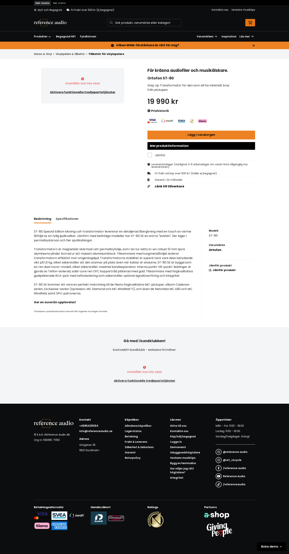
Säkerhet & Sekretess (139, 447)
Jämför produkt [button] (222, 270)
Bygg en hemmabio (183, 463)
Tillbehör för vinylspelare (106, 54)
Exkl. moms (59, 3)
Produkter (42, 36)
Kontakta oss (220, 10)
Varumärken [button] (207, 36)
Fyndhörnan (88, 36)
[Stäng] (253, 45)
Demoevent (178, 447)
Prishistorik (158, 111)
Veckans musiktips (243, 10)
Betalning (131, 436)
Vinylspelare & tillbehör (70, 54)
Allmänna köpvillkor (138, 426)
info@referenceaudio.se (95, 431)
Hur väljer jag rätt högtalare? (182, 470)
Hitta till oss (178, 426)
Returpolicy (132, 458)
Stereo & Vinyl (43, 54)
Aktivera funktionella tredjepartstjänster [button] (82, 92)
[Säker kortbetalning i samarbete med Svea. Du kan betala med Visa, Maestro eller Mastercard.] (42, 515)
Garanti (130, 452)
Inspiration (229, 36)
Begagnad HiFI (66, 36)
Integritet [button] (176, 478)
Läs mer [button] (246, 36)
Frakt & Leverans (136, 442)
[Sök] (144, 22)
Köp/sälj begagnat (183, 436)
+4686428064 (88, 426)
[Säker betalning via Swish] (77, 515)
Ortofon (215, 250)
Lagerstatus (133, 431)
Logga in (176, 442)
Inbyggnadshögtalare (185, 452)
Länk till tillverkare (169, 186)
